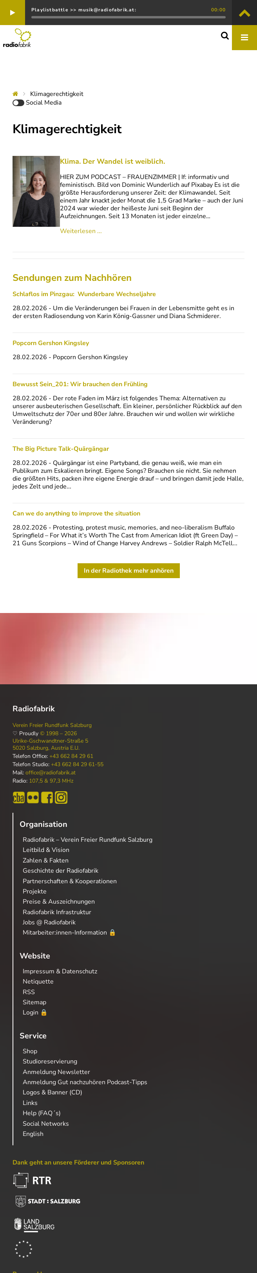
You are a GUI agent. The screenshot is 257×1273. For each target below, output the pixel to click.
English (33, 1134)
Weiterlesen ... (81, 231)
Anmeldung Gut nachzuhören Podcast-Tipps (85, 1082)
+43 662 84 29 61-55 (77, 764)
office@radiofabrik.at (50, 772)
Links (30, 1103)
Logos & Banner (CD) (52, 1092)
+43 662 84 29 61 (71, 756)
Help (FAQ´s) (42, 1113)
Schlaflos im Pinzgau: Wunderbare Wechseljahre (84, 294)
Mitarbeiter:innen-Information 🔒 (69, 932)
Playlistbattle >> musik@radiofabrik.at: (83, 10)
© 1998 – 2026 (58, 733)
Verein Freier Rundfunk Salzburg (52, 725)
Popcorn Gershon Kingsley (51, 343)
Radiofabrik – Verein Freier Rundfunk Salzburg (87, 839)
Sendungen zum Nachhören (72, 277)
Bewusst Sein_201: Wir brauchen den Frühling (80, 384)
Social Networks (46, 1123)
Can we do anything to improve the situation (76, 513)
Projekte (35, 891)
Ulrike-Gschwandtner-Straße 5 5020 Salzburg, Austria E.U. (50, 745)
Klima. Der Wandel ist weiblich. (112, 161)
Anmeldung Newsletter (56, 1072)
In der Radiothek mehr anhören (129, 570)
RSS (29, 992)
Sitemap (34, 1002)
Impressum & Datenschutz (60, 971)
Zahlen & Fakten (46, 860)
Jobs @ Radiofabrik (49, 922)
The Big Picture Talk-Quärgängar (61, 449)
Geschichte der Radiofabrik (60, 870)
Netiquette (38, 981)
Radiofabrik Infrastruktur (57, 912)
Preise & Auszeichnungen (59, 901)
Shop (30, 1051)
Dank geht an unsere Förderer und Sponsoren (78, 1162)
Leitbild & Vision (46, 850)
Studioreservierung (50, 1061)
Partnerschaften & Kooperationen (70, 881)
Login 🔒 (35, 1012)
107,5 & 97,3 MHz (51, 781)
